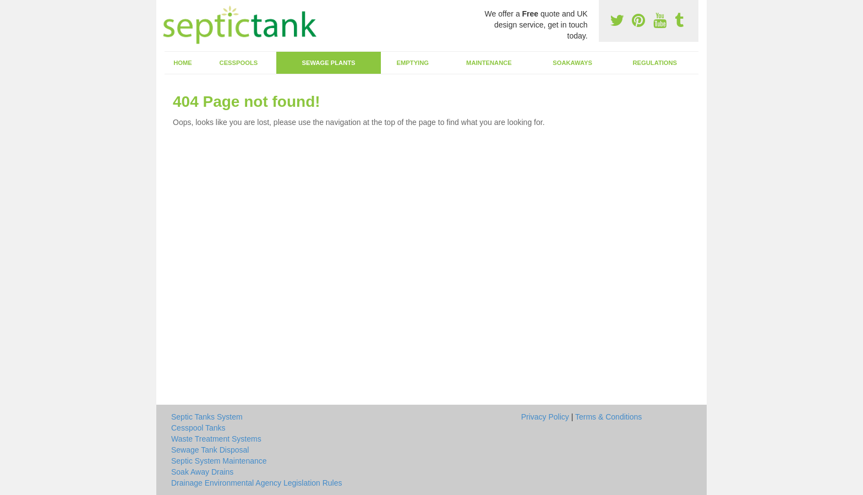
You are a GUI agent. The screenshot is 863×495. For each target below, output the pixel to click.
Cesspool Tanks (198, 427)
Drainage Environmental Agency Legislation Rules (256, 482)
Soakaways (572, 62)
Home (182, 62)
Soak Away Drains (202, 471)
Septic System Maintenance (219, 460)
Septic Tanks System (207, 416)
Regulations (654, 62)
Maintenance (489, 62)
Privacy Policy (545, 416)
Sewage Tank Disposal (210, 449)
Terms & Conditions (608, 416)
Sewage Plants (329, 62)
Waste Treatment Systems (216, 438)
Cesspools (239, 62)
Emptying (413, 62)
